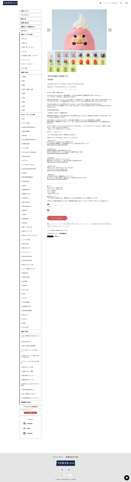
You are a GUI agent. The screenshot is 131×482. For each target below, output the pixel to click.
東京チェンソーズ (27, 231)
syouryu (24, 185)
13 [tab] (80, 61)
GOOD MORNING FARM (29, 169)
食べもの (24, 38)
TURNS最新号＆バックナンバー (30, 398)
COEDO (24, 173)
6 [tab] (87, 54)
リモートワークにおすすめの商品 (30, 362)
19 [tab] (65, 68)
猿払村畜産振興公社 (27, 177)
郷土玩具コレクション (28, 375)
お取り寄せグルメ (27, 341)
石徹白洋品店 (26, 143)
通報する (57, 236)
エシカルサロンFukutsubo (29, 152)
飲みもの (24, 43)
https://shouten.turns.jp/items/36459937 (57, 170)
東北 (23, 81)
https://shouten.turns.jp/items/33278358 (57, 153)
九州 (23, 106)
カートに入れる (57, 218)
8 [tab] (102, 54)
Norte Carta (25, 243)
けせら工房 (25, 327)
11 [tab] (65, 61)
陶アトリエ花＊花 (27, 227)
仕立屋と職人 (26, 181)
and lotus (24, 135)
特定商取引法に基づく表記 (72, 457)
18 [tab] (58, 68)
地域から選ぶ (24, 72)
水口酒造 (24, 281)
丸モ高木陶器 (26, 302)
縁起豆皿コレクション (28, 379)
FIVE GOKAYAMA (27, 260)
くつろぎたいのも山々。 (28, 164)
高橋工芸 (24, 210)
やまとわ (24, 319)
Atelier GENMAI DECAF (28, 127)
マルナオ (24, 298)
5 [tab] (80, 54)
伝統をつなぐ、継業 (27, 371)
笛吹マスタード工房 (27, 264)
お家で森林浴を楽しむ (28, 389)
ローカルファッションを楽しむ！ (29, 350)
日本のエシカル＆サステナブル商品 (30, 384)
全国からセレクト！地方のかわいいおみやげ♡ (30, 356)
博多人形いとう (26, 248)
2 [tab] (58, 54)
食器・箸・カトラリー (28, 47)
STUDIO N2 (25, 198)
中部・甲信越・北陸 (27, 89)
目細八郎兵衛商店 (27, 310)
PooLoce (24, 285)
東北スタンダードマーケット (30, 235)
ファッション (26, 59)
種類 (48, 204)
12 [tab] (73, 61)
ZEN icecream (26, 202)
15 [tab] (95, 61)
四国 (23, 102)
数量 (48, 210)
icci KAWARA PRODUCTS (29, 139)
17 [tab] (50, 68)
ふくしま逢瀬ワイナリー (28, 268)
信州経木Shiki (26, 189)
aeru (23, 119)
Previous (48, 30)
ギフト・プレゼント (27, 64)
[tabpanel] (79, 29)
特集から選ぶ (24, 331)
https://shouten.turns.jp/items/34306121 (57, 179)
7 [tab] (95, 54)
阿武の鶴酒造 (26, 131)
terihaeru (24, 223)
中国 (23, 97)
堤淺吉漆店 (25, 218)
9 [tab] (50, 61)
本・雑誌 (24, 68)
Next (110, 30)
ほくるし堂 (25, 289)
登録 (30, 412)
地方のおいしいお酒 (27, 367)
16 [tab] (102, 61)
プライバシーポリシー (58, 457)
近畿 (23, 93)
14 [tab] (87, 61)
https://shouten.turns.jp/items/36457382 (57, 162)
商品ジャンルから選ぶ (27, 34)
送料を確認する (63, 233)
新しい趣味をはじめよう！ (29, 393)
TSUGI (24, 214)
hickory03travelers (27, 256)
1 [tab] (50, 54)
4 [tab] (73, 54)
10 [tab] (58, 61)
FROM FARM (26, 277)
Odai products (26, 156)
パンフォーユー (26, 252)
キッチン (24, 51)
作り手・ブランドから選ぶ (28, 114)
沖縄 (23, 110)
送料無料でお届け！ (26, 402)
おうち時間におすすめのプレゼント (30, 336)
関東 (23, 85)
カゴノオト (25, 160)
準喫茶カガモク (26, 193)
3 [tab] (65, 54)
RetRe (24, 323)
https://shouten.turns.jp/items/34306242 (57, 145)
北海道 (24, 76)
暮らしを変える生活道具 (28, 345)
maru (23, 293)
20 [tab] (73, 68)
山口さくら (25, 314)
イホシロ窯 (25, 148)
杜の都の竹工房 (26, 306)
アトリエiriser (26, 123)
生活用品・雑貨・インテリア (30, 55)
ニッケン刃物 (26, 239)
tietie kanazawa (26, 206)
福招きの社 (25, 273)
